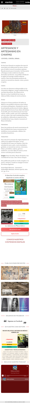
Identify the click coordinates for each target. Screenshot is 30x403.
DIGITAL (9, 346)
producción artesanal (17, 203)
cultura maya (13, 201)
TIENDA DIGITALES (20, 3)
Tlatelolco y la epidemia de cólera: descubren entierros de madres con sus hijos (15, 291)
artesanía (26, 203)
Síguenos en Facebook (15, 321)
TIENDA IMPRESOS (20, 1)
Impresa (11, 192)
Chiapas (20, 201)
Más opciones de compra (15, 229)
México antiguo (6, 43)
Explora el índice (15, 234)
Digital (12, 197)
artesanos (3, 205)
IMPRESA (9, 344)
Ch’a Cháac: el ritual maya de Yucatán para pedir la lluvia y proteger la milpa (15, 275)
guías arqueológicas (6, 203)
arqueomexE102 (5, 201)
